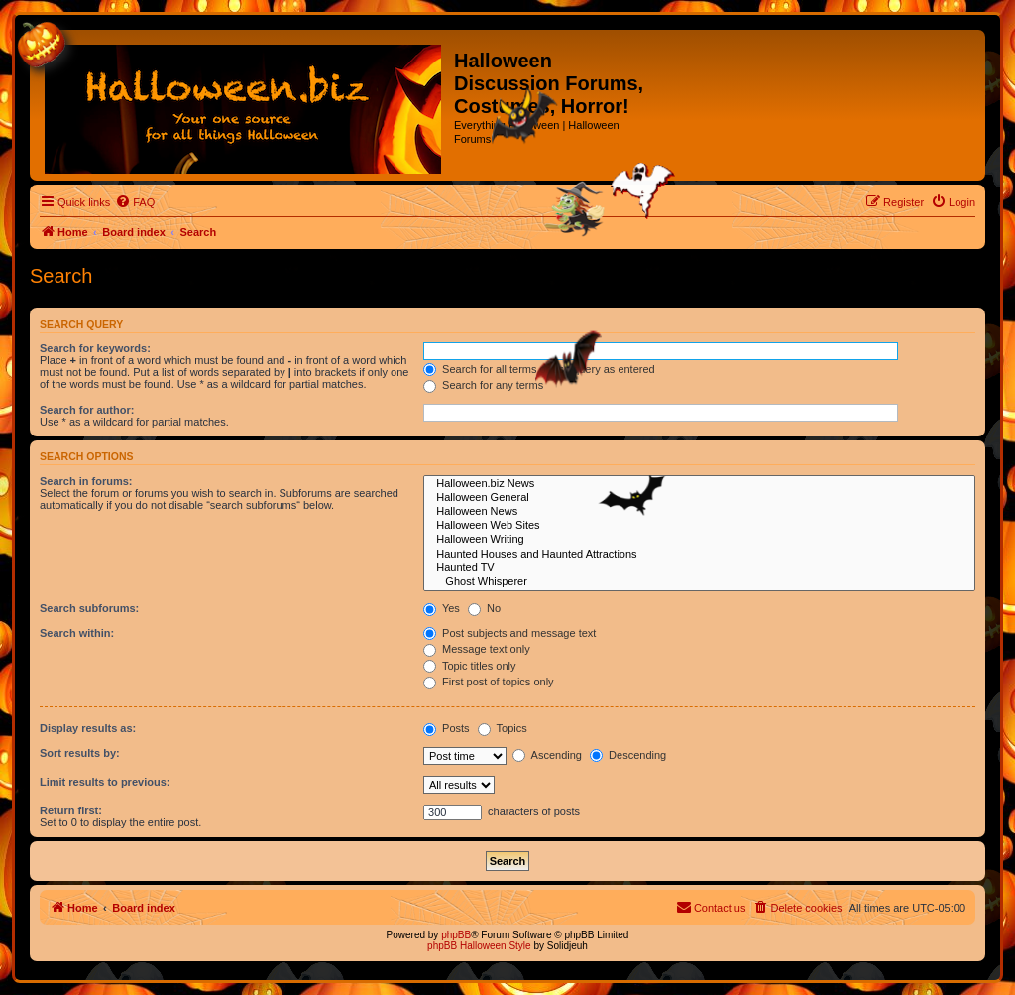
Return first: (71, 810)
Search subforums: (89, 608)
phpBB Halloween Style (479, 945)
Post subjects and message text (509, 633)
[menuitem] (135, 202)
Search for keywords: (95, 348)
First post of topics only (488, 681)
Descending (628, 755)
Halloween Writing (699, 540)
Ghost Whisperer (699, 582)
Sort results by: (80, 753)
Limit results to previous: (104, 782)
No (484, 608)
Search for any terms (483, 385)
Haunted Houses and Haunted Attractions (699, 554)
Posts (446, 728)
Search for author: (87, 410)
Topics (502, 728)
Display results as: (88, 728)
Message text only (476, 649)
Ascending (547, 755)
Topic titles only (469, 666)
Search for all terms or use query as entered (539, 369)
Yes (441, 608)
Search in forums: (86, 481)
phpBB (456, 935)
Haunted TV (699, 568)
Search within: (77, 633)
